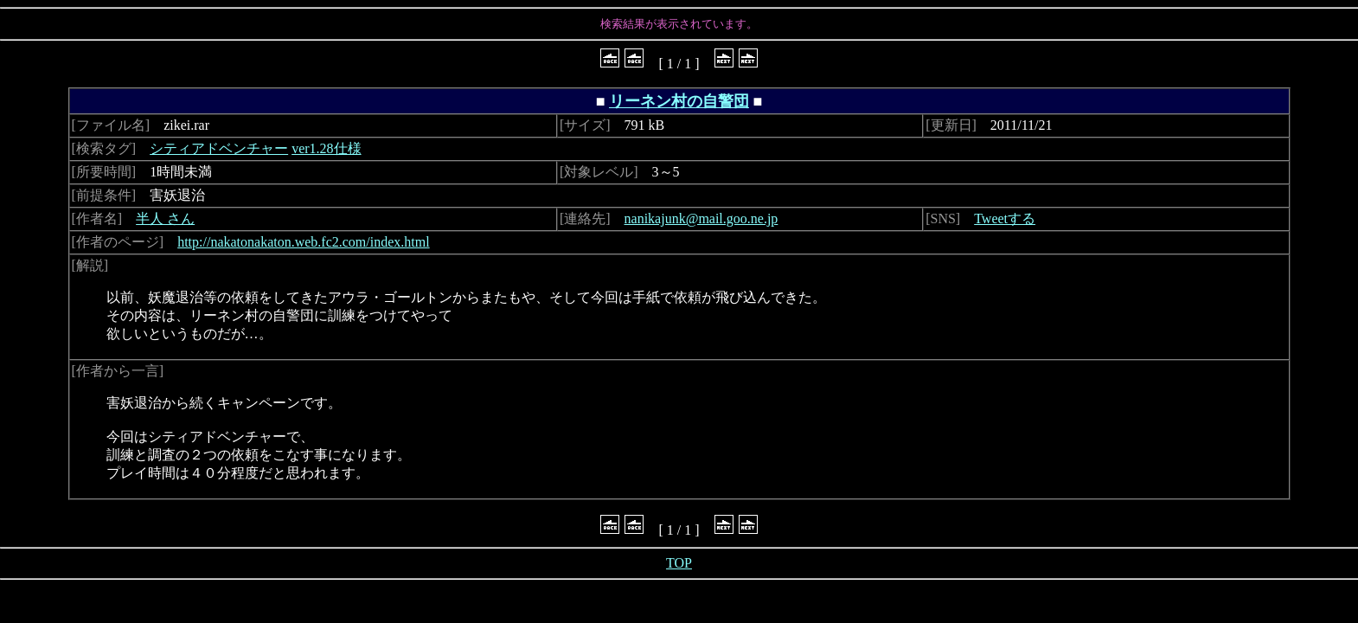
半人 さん (165, 218)
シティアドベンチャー (219, 148)
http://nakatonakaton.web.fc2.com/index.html (303, 241)
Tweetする (1004, 218)
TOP (679, 563)
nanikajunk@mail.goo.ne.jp (701, 218)
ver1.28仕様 (326, 148)
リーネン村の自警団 (679, 101)
